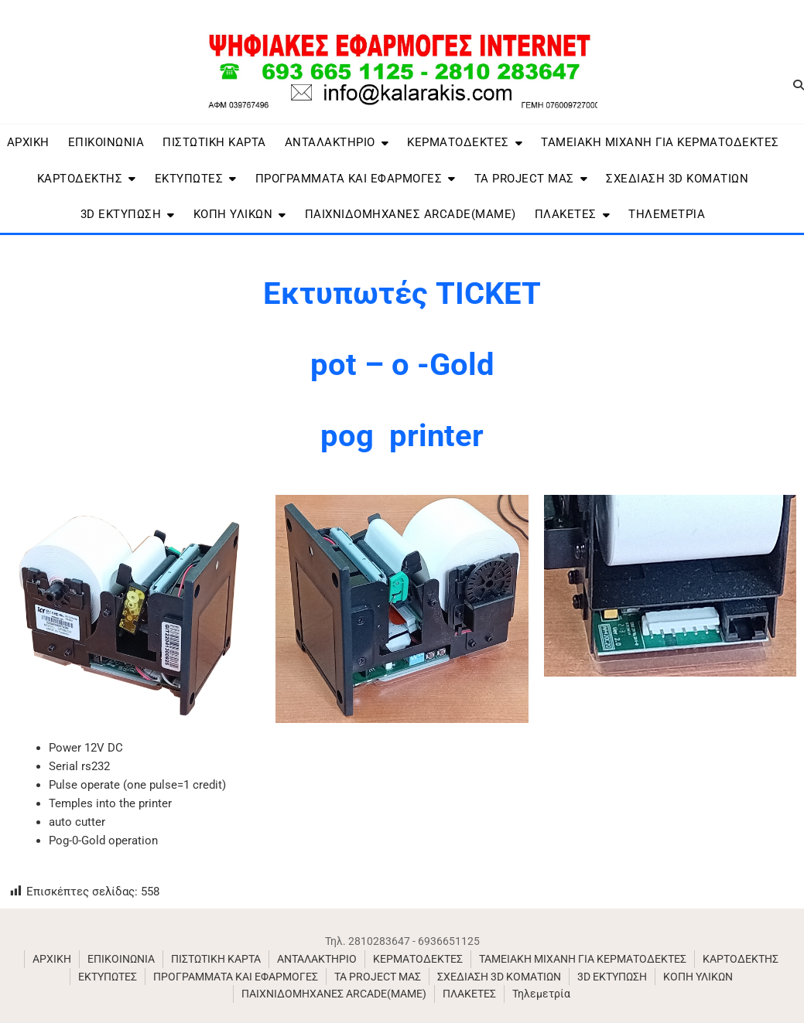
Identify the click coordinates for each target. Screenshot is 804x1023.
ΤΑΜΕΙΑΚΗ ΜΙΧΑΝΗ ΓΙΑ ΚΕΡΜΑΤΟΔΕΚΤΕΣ (660, 142)
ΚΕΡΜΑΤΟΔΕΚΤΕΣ (458, 142)
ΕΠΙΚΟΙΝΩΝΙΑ (106, 142)
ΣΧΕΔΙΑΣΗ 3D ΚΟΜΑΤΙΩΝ (677, 179)
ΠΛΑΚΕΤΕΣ (566, 214)
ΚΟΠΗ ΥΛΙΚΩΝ (233, 214)
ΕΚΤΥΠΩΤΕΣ (189, 179)
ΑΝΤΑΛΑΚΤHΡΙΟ (330, 142)
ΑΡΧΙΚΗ (28, 142)
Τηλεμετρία (666, 214)
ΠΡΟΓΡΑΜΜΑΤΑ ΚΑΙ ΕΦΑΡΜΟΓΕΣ (349, 179)
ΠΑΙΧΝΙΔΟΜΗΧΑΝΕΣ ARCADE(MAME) (410, 214)
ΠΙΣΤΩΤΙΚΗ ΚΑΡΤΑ (214, 142)
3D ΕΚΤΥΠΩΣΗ (121, 214)
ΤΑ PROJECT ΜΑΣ (524, 179)
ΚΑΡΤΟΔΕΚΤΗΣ (80, 179)
